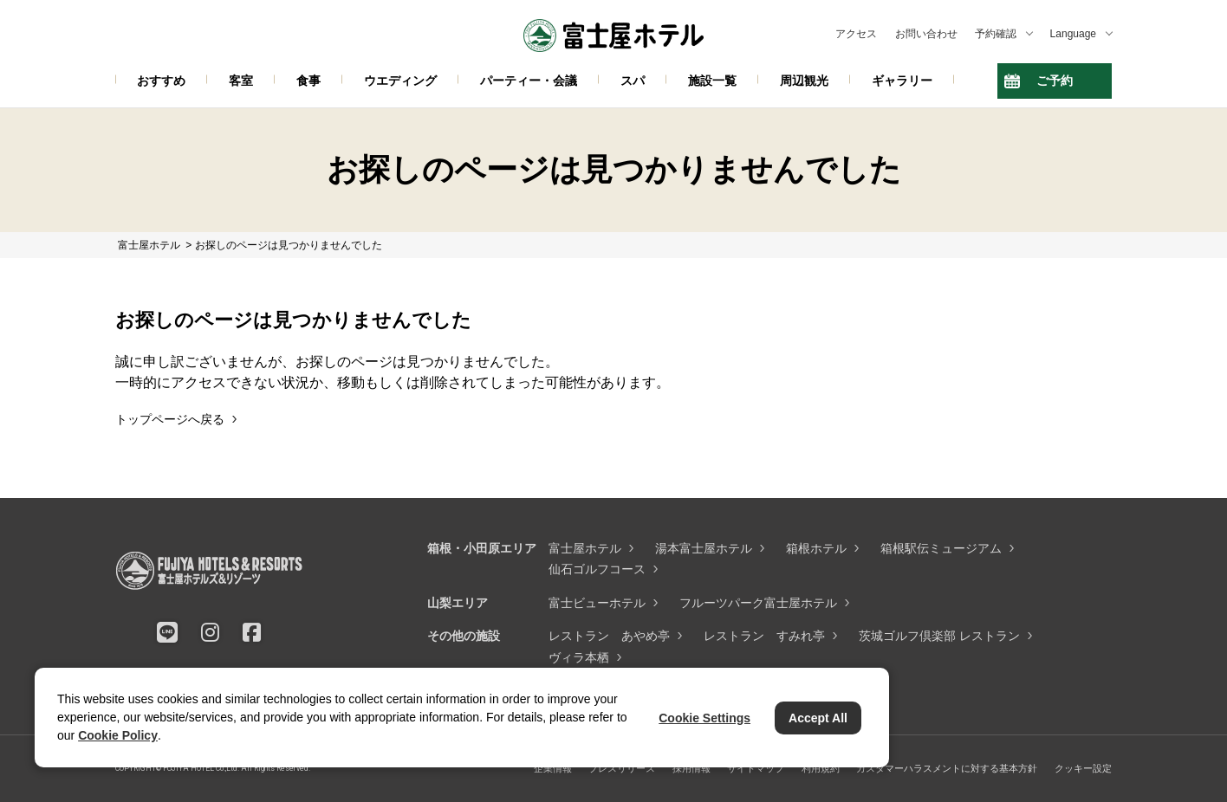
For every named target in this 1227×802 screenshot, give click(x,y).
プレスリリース (621, 768)
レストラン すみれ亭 (764, 636)
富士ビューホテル (597, 603)
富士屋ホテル (585, 548)
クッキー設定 (1083, 768)
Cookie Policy (118, 735)
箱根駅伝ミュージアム (941, 548)
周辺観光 (804, 80)
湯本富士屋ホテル (703, 548)
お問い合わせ (926, 34)
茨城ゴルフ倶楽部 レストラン (939, 636)
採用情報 (691, 768)
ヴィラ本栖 (579, 657)
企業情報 (553, 768)
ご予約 (1054, 80)
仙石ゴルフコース (597, 569)
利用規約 (821, 768)
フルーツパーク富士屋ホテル (758, 603)
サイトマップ (755, 768)
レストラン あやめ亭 (609, 636)
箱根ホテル (816, 548)
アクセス (856, 34)
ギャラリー (902, 80)
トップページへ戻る (169, 419)
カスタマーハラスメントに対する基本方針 (946, 768)
